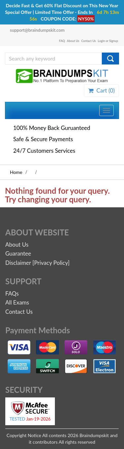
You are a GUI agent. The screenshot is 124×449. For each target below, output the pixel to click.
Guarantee (18, 253)
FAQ (62, 41)
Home (16, 172)
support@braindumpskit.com (37, 30)
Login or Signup (108, 41)
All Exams (17, 302)
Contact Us (88, 41)
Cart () (101, 90)
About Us (73, 41)
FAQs (12, 293)
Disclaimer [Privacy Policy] (37, 262)
